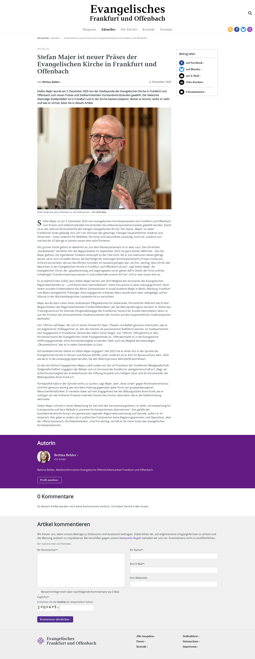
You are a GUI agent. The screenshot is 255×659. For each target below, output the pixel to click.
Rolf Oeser (101, 212)
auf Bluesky (193, 69)
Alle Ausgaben (145, 636)
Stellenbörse (190, 636)
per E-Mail (192, 75)
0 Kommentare (195, 91)
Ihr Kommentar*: (47, 550)
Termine (166, 29)
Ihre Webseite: (139, 578)
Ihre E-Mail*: (137, 564)
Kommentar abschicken (54, 619)
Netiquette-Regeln (130, 538)
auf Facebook (194, 62)
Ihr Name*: (136, 550)
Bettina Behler (51, 81)
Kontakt (148, 29)
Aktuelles (108, 29)
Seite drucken (194, 82)
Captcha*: (43, 597)
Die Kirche (129, 29)
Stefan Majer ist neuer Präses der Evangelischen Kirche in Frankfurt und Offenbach (105, 38)
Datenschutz (190, 641)
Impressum (190, 646)
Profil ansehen (49, 480)
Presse (140, 641)
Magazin (89, 29)
